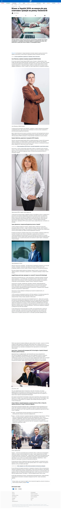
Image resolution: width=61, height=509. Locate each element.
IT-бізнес (15, 4)
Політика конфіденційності (35, 495)
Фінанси (48, 3)
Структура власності (15, 501)
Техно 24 (13, 53)
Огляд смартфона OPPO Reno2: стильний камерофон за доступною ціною (32, 146)
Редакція (13, 493)
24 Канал (2, 3)
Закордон (53, 3)
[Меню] (1, 1)
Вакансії (13, 499)
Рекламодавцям (33, 492)
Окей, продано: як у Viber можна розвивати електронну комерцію (31, 465)
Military (33, 3)
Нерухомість (39, 3)
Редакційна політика (15, 495)
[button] (16, 15)
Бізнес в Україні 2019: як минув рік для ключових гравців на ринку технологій (29, 4)
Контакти (32, 498)
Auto (44, 3)
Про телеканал (14, 496)
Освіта (28, 3)
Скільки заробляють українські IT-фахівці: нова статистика (27, 56)
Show (58, 3)
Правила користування (34, 493)
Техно (12, 4)
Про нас (13, 492)
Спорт (20, 3)
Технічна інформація (34, 496)
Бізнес (24, 3)
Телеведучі (13, 498)
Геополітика (14, 3)
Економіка (8, 3)
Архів (31, 499)
